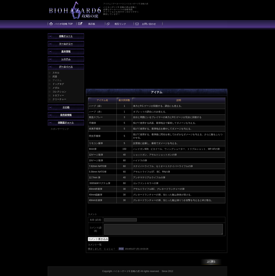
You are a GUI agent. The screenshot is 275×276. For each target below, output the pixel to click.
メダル (56, 87)
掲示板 (91, 24)
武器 (55, 76)
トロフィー (58, 95)
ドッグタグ (58, 84)
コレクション (59, 91)
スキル (56, 72)
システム (65, 59)
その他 (65, 107)
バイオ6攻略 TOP (64, 24)
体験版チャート (66, 122)
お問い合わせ (149, 24)
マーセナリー (66, 43)
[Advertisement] (66, 188)
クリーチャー (59, 99)
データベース (66, 66)
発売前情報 (66, 115)
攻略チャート (66, 36)
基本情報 (65, 51)
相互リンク (120, 24)
